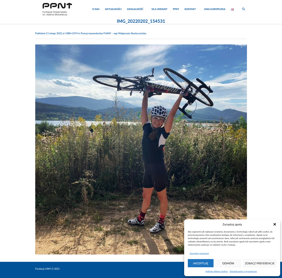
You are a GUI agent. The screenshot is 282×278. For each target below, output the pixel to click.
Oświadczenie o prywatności (243, 271)
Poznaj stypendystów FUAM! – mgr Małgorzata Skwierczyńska (113, 33)
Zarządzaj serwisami (199, 253)
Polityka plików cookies (217, 271)
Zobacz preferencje (260, 263)
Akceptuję (200, 263)
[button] (275, 224)
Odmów (228, 263)
